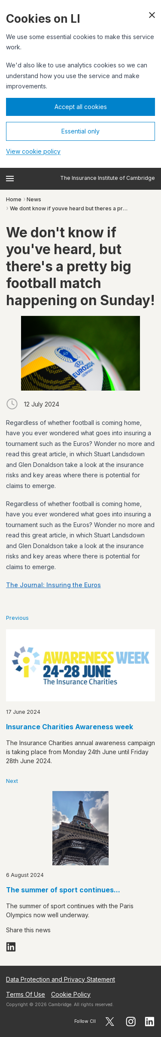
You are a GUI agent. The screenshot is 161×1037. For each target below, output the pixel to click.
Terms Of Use (25, 994)
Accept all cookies (81, 106)
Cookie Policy (71, 994)
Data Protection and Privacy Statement (60, 979)
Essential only (80, 131)
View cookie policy (33, 151)
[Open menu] (10, 178)
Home (13, 199)
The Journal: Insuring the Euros (53, 584)
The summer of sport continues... (63, 890)
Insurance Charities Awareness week (69, 727)
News (34, 199)
